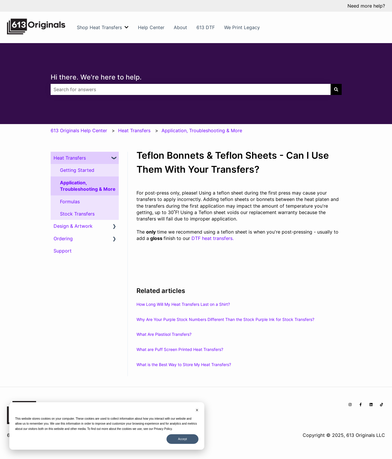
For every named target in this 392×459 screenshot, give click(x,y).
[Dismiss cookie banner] (197, 410)
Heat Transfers (134, 130)
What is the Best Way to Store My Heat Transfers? (183, 364)
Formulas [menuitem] (70, 201)
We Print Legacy (242, 27)
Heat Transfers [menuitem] (70, 158)
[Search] (336, 89)
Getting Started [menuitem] (77, 170)
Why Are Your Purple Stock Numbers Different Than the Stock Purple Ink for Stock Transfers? (225, 319)
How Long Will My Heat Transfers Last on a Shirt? (183, 304)
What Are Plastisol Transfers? (163, 334)
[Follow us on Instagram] (350, 404)
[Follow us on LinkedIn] (371, 404)
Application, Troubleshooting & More (202, 130)
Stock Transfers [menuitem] (77, 214)
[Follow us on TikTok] (381, 404)
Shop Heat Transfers (99, 27)
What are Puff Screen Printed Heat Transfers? (179, 349)
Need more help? (366, 6)
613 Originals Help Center (79, 130)
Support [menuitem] (63, 251)
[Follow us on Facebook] (360, 404)
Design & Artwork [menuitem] (73, 226)
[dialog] (106, 426)
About (180, 27)
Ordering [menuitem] (63, 238)
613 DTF (205, 27)
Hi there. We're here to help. (96, 77)
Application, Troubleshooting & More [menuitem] (88, 186)
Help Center (151, 27)
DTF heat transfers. (212, 238)
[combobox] (191, 89)
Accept (182, 439)
